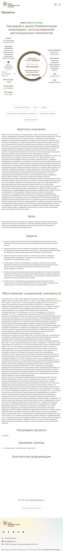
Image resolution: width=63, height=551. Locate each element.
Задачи (44, 107)
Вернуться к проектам (31, 504)
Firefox (12, 547)
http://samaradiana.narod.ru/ (35, 496)
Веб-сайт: (22, 496)
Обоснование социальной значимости (21, 112)
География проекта (47, 112)
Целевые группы (31, 117)
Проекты (8, 12)
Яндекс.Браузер (49, 545)
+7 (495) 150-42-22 (9, 534)
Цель (35, 107)
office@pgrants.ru (9, 537)
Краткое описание (22, 107)
